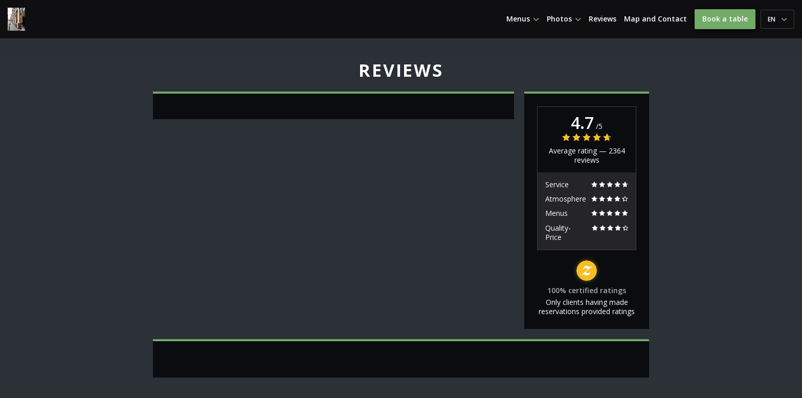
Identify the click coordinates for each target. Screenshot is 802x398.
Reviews (602, 19)
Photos (564, 19)
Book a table (725, 19)
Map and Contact (655, 19)
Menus (522, 19)
